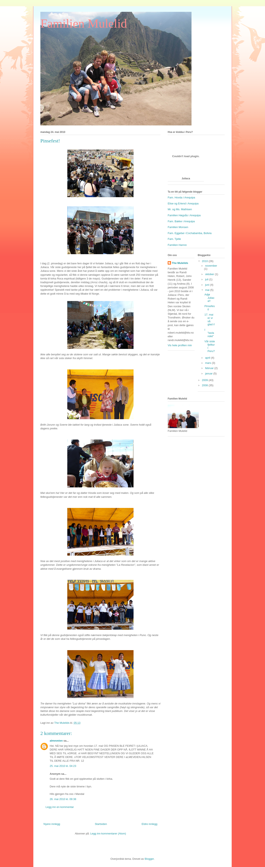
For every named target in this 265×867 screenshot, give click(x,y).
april (208, 357)
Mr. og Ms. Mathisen (180, 209)
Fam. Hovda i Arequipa (181, 197)
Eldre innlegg (149, 824)
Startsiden (101, 824)
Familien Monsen (178, 227)
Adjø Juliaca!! (209, 297)
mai (207, 289)
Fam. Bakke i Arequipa (181, 221)
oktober (210, 274)
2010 (205, 261)
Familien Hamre (177, 244)
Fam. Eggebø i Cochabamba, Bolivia (190, 233)
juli (207, 279)
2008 (205, 385)
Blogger (149, 858)
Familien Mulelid (83, 23)
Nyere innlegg (51, 824)
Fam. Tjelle (174, 238)
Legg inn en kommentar (60, 807)
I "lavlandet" (209, 333)
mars (208, 362)
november (211, 265)
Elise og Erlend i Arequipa (183, 203)
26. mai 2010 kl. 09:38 (63, 799)
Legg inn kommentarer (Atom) (108, 833)
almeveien (56, 740)
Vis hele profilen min (180, 345)
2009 (205, 380)
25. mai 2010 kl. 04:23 (63, 765)
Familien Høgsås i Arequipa (184, 215)
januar (209, 373)
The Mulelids (180, 263)
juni (207, 284)
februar (209, 368)
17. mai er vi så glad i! (209, 319)
